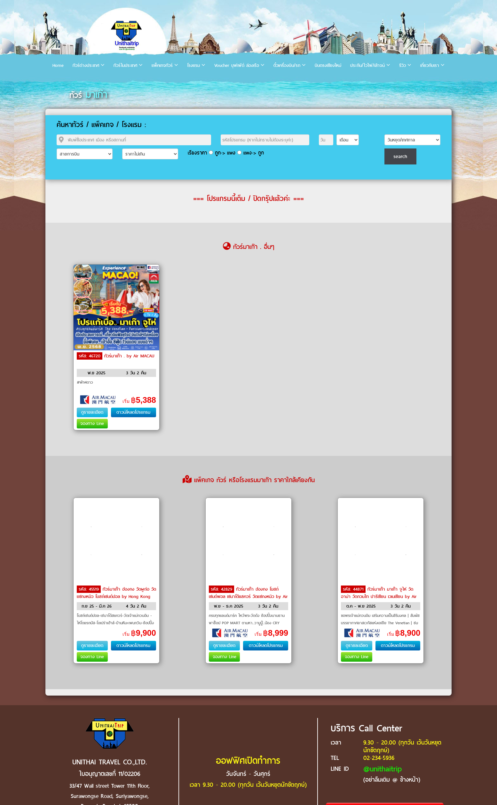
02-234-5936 (378, 757)
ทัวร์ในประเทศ (125, 65)
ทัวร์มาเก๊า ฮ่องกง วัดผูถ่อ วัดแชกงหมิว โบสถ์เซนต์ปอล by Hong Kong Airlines (116, 596)
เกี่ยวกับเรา (429, 65)
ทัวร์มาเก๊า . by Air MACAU (129, 356)
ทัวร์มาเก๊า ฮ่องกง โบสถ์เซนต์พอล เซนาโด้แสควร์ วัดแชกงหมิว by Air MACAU (248, 596)
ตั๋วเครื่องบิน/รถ (286, 65)
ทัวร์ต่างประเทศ (86, 65)
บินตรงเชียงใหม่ (328, 65)
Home (58, 65)
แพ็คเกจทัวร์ (162, 65)
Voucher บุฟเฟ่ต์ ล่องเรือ (236, 65)
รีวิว (402, 65)
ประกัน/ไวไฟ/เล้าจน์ (367, 65)
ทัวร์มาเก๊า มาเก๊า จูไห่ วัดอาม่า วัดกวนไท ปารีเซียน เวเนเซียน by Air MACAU (379, 596)
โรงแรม (193, 65)
